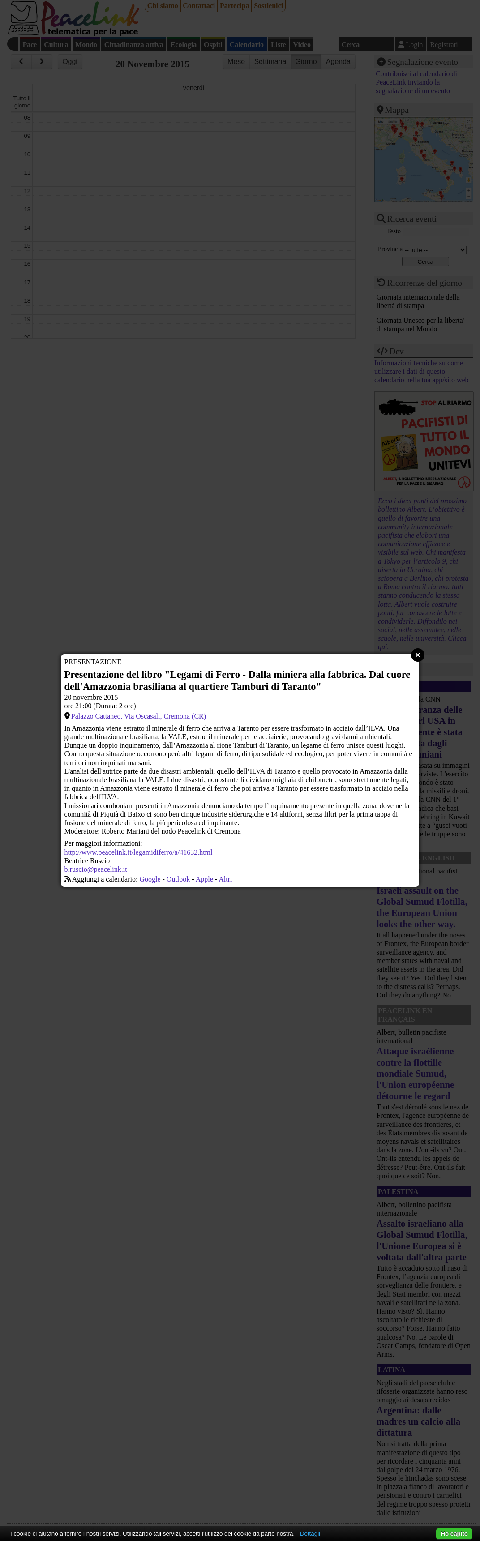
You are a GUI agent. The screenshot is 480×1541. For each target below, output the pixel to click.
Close (417, 655)
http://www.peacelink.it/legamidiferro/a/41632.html (138, 852)
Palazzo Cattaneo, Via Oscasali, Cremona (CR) (138, 716)
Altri (225, 879)
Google (149, 879)
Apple (204, 879)
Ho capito (454, 1533)
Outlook (178, 879)
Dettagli (310, 1533)
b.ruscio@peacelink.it (95, 869)
